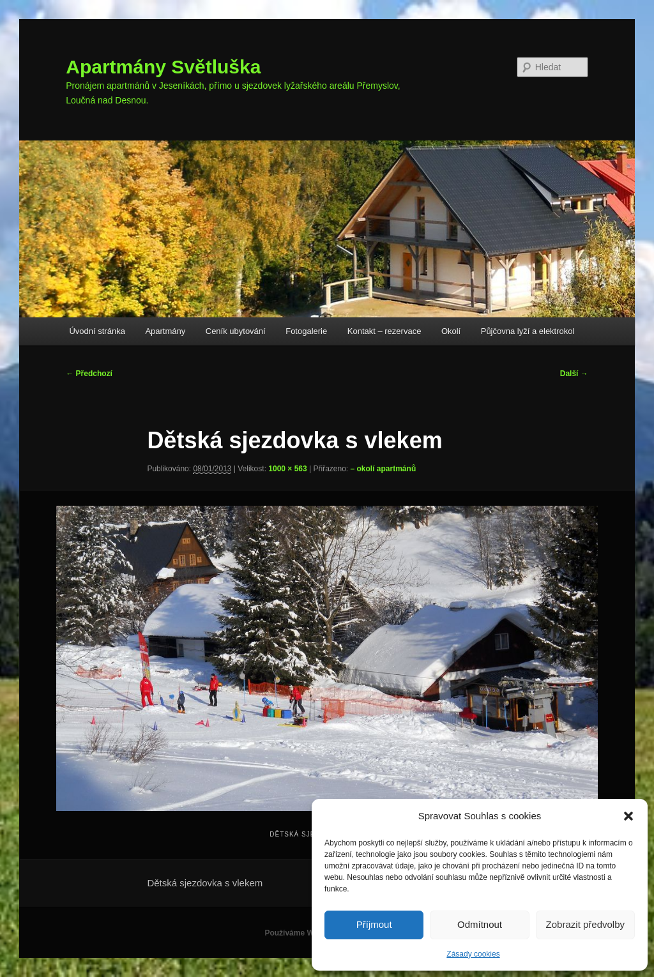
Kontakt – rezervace (384, 331)
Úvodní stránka (97, 331)
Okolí (450, 331)
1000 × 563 (287, 468)
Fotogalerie (306, 331)
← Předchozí (89, 373)
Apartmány (165, 331)
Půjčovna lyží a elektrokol (528, 331)
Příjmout (374, 924)
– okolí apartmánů (383, 468)
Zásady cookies (472, 954)
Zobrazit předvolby (585, 924)
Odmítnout (479, 924)
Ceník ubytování (236, 331)
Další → (574, 373)
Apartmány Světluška (163, 66)
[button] (628, 816)
